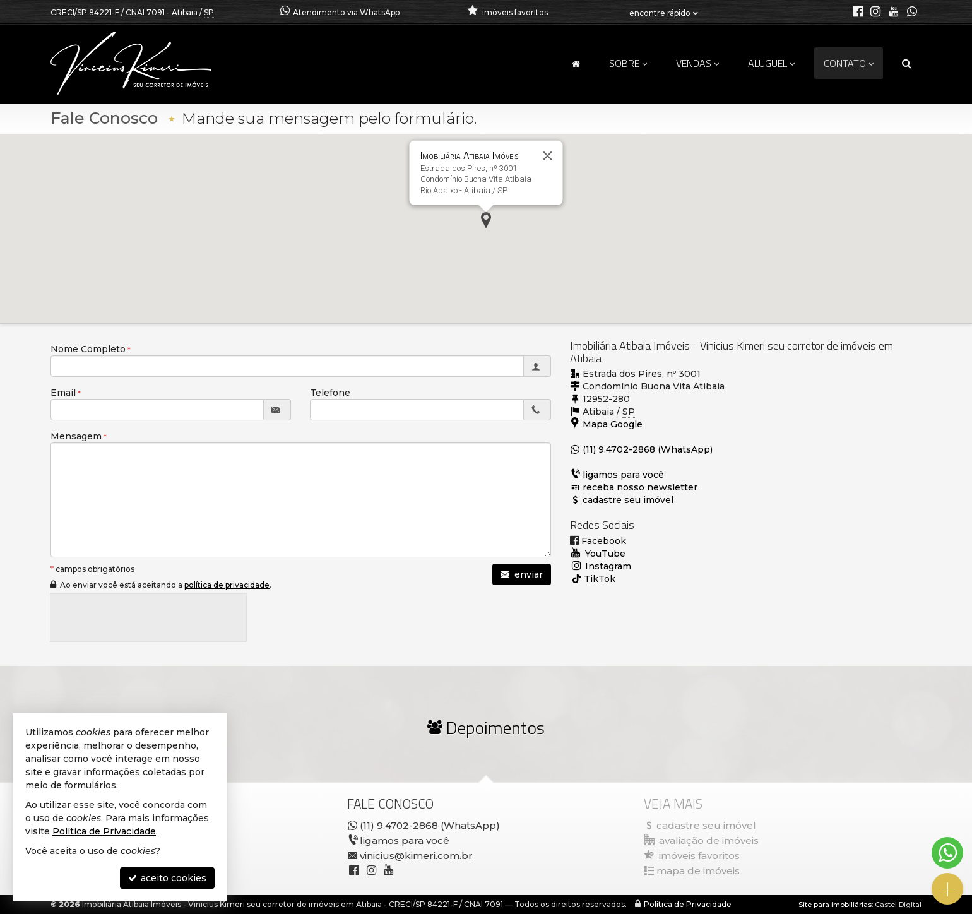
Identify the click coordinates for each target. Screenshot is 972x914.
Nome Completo (88, 349)
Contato (849, 63)
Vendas (697, 63)
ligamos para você (623, 474)
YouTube (604, 553)
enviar (522, 574)
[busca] (906, 63)
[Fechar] (548, 156)
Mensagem (76, 436)
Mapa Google (613, 424)
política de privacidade (227, 585)
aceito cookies (167, 878)
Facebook (602, 541)
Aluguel (771, 63)
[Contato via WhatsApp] (947, 853)
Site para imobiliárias (835, 904)
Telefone (330, 392)
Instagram (607, 566)
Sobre (628, 63)
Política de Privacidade (688, 904)
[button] (486, 220)
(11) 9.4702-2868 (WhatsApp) (648, 449)
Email (63, 392)
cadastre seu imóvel (628, 500)
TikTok (599, 579)
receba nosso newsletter (640, 487)
